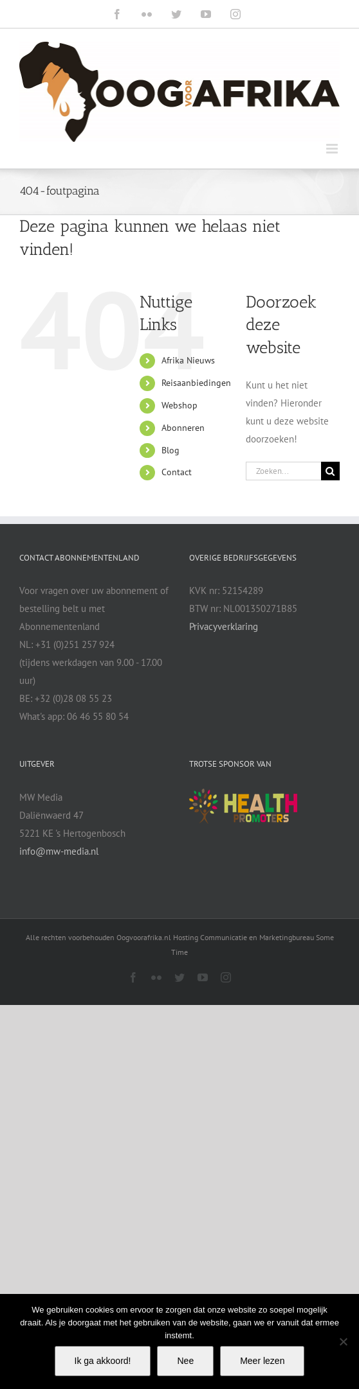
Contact (176, 472)
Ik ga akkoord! (103, 1361)
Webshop (179, 405)
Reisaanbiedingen (196, 383)
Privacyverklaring (223, 626)
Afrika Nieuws (188, 360)
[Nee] (342, 1341)
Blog (170, 450)
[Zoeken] (330, 471)
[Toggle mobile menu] (333, 148)
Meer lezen (262, 1361)
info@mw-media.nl (58, 851)
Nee (185, 1361)
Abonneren (183, 427)
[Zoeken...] (283, 471)
